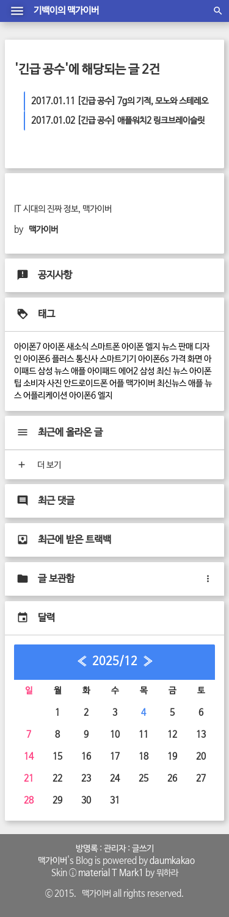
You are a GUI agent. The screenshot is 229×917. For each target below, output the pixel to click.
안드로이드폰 (85, 383)
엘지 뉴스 (160, 347)
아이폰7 (27, 347)
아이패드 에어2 (112, 371)
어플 (116, 383)
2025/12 (114, 661)
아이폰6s (153, 359)
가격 (178, 359)
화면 (194, 359)
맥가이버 (140, 383)
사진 (54, 383)
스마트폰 (105, 347)
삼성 (147, 371)
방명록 (87, 849)
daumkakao (172, 861)
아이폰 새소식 (66, 347)
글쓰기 (143, 849)
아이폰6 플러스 (48, 359)
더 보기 (38, 465)
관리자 (115, 849)
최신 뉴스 (171, 371)
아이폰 (133, 347)
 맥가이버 (50, 861)
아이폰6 (82, 396)
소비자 (34, 383)
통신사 (87, 359)
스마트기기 (118, 359)
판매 (185, 347)
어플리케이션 (45, 396)
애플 (78, 371)
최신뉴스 (171, 383)
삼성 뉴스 (53, 371)
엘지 (105, 396)
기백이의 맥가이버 (66, 10)
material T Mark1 (111, 873)
